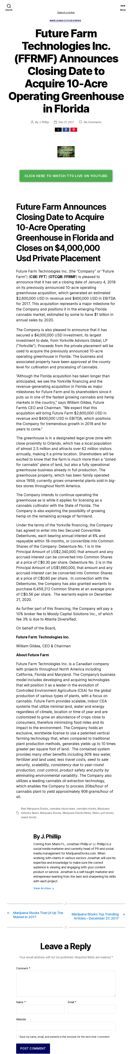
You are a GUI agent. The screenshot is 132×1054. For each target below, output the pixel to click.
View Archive (43, 833)
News (93, 763)
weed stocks (28, 767)
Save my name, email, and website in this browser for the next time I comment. (63, 986)
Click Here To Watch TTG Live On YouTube (66, 164)
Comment (23, 918)
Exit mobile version (66, 1049)
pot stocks (104, 763)
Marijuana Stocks (49, 763)
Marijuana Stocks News (66, 21)
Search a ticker (66, 12)
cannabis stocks (84, 759)
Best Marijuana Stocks (34, 759)
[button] (58, 118)
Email (72, 952)
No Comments (92, 110)
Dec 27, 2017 (66, 110)
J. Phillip (44, 110)
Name (20, 952)
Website (21, 969)
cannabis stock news (61, 759)
